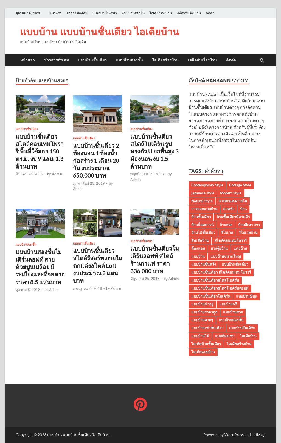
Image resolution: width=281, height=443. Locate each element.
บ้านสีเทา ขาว (249, 225)
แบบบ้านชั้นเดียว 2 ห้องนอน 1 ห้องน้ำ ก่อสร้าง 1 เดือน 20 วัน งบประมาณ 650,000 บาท (96, 160)
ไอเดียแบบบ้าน (203, 352)
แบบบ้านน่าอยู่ (202, 304)
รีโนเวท (227, 232)
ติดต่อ (210, 13)
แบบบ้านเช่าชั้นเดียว (207, 328)
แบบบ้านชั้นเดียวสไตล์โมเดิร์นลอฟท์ (219, 288)
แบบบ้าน (198, 256)
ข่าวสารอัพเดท (77, 13)
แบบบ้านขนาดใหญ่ (225, 256)
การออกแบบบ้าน (204, 209)
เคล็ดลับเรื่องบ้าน (189, 13)
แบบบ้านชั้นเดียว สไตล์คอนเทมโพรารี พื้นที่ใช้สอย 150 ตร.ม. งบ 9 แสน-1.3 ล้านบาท (40, 151)
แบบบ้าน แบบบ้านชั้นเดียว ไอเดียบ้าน (99, 31)
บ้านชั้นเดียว (201, 217)
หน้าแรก (55, 13)
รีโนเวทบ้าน (248, 232)
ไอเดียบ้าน (248, 336)
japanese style (202, 193)
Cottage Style (240, 185)
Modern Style (230, 193)
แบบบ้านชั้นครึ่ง (203, 264)
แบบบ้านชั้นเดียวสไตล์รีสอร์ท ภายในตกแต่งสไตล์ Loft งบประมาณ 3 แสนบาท (97, 265)
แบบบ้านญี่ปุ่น (246, 296)
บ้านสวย (226, 225)
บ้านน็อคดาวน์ (202, 225)
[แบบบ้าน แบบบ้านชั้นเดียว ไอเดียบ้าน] (140, 405)
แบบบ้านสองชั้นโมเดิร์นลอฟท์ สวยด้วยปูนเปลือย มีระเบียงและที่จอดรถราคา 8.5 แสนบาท (40, 266)
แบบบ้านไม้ (200, 336)
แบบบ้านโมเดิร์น (242, 328)
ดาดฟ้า (228, 209)
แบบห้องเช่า (224, 336)
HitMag (258, 434)
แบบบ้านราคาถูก (204, 312)
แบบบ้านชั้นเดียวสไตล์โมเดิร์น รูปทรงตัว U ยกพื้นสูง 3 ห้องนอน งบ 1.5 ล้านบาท (154, 151)
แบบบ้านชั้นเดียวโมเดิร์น (210, 296)
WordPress (234, 434)
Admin (57, 174)
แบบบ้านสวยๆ (202, 320)
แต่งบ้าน (240, 248)
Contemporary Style (207, 185)
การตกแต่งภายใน (232, 201)
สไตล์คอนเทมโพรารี (230, 240)
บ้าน (243, 209)
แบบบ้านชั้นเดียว (104, 13)
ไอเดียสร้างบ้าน (161, 13)
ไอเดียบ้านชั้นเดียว (206, 344)
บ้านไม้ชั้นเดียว (203, 232)
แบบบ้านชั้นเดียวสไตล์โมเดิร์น (215, 280)
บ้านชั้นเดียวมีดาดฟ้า (233, 217)
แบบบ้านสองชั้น (133, 13)
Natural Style (202, 201)
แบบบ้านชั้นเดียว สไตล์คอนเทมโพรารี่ (221, 272)
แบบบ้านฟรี (228, 304)
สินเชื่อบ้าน (200, 240)
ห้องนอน (198, 248)
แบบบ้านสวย (233, 312)
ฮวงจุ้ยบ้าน (219, 248)
